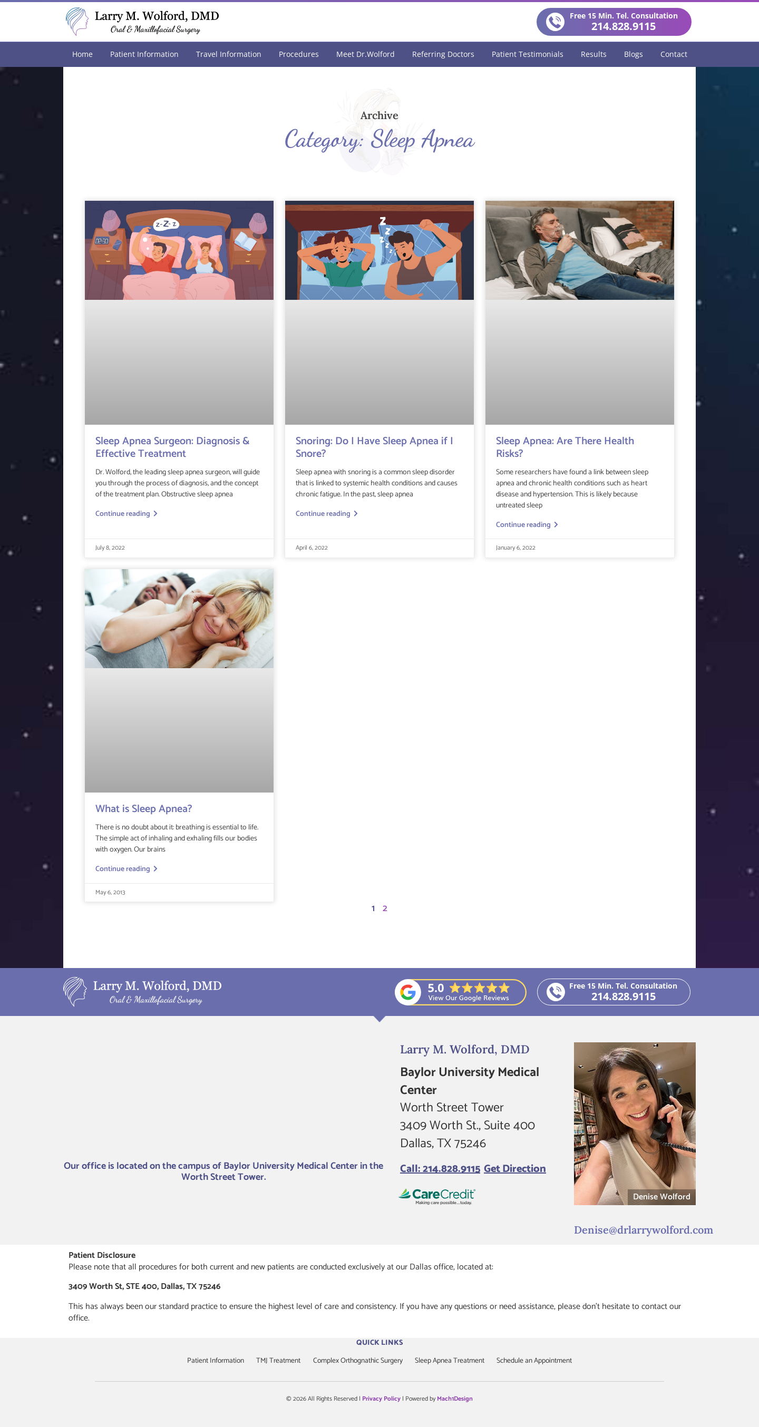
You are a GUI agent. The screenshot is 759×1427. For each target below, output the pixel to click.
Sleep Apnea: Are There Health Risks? (565, 447)
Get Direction (515, 1169)
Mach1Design (455, 1398)
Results (594, 53)
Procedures (299, 53)
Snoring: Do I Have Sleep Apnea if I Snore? (374, 447)
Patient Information (144, 53)
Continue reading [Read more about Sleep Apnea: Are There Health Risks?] (527, 525)
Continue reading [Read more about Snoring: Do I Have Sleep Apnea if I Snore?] (327, 514)
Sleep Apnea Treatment (452, 1360)
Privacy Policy (381, 1398)
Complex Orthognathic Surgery (357, 1360)
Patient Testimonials (527, 53)
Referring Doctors (443, 53)
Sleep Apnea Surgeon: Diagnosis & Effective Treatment (172, 447)
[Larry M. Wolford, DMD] (223, 1097)
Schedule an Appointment (538, 1360)
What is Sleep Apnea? (143, 808)
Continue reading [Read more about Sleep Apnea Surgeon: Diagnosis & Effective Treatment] (126, 514)
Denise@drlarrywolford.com (636, 1229)
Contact (673, 53)
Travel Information (228, 53)
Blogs (633, 53)
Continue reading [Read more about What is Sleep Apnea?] (126, 869)
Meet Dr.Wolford (365, 53)
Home (82, 53)
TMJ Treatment (275, 1360)
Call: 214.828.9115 (440, 1169)
